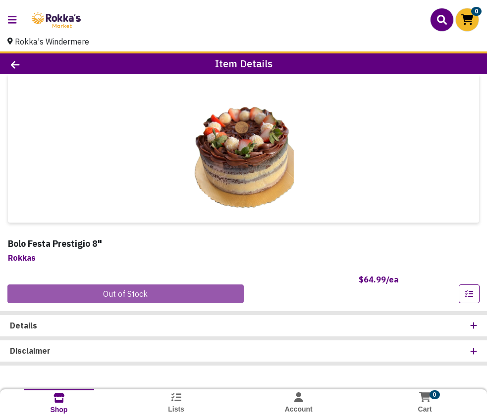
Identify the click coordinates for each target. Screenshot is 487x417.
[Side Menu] (12, 20)
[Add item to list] (469, 293)
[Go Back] (67, 63)
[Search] (442, 19)
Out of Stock (125, 294)
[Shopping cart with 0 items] (467, 20)
